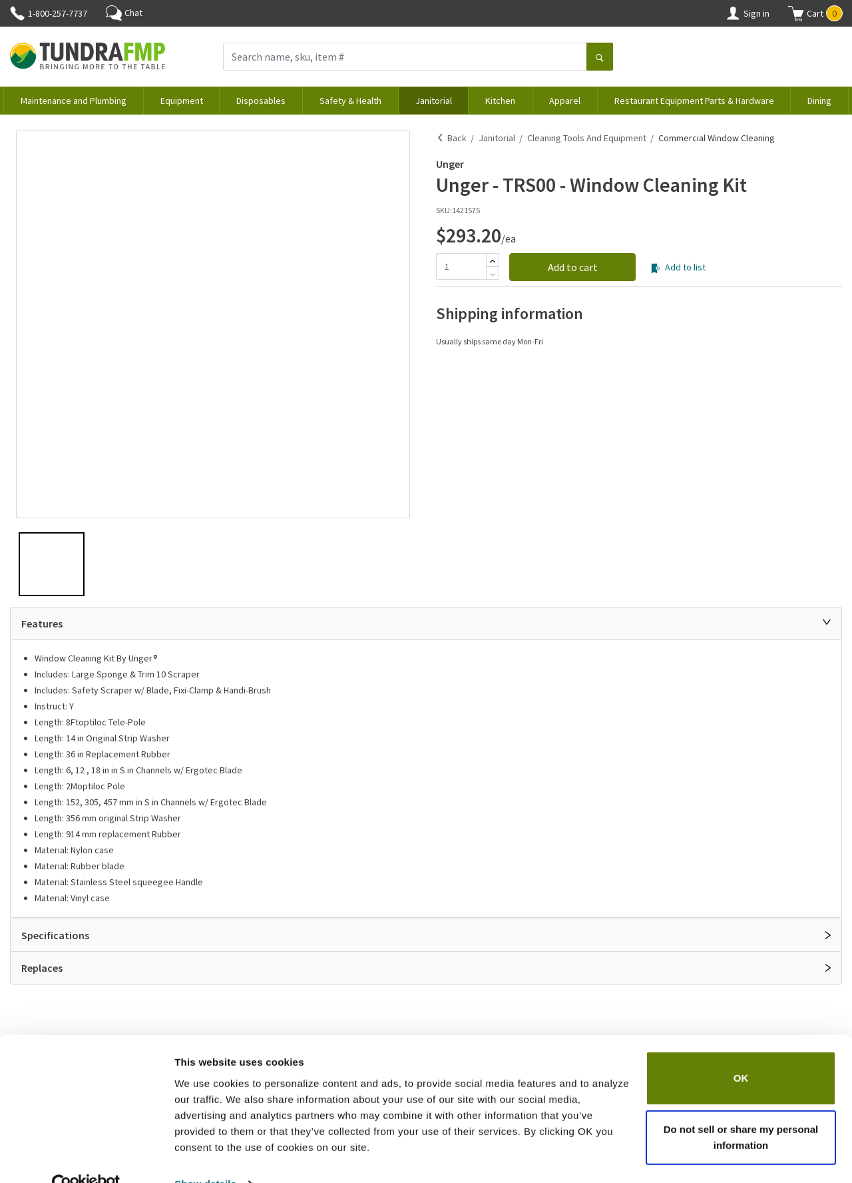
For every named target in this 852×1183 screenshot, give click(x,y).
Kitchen (500, 101)
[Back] (440, 138)
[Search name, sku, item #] (405, 57)
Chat (124, 13)
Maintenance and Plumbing (73, 101)
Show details (205, 1156)
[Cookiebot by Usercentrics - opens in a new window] (86, 1157)
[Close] (827, 622)
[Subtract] (492, 274)
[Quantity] (461, 266)
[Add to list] (655, 268)
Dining (819, 101)
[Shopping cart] (796, 13)
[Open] (828, 935)
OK (741, 1050)
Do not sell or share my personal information (741, 1110)
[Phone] (17, 13)
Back (457, 138)
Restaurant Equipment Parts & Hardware (694, 101)
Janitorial (433, 101)
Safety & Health (350, 101)
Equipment (181, 101)
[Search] (599, 58)
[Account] (733, 13)
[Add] (492, 261)
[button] (815, 13)
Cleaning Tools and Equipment (586, 138)
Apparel (564, 101)
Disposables (261, 101)
